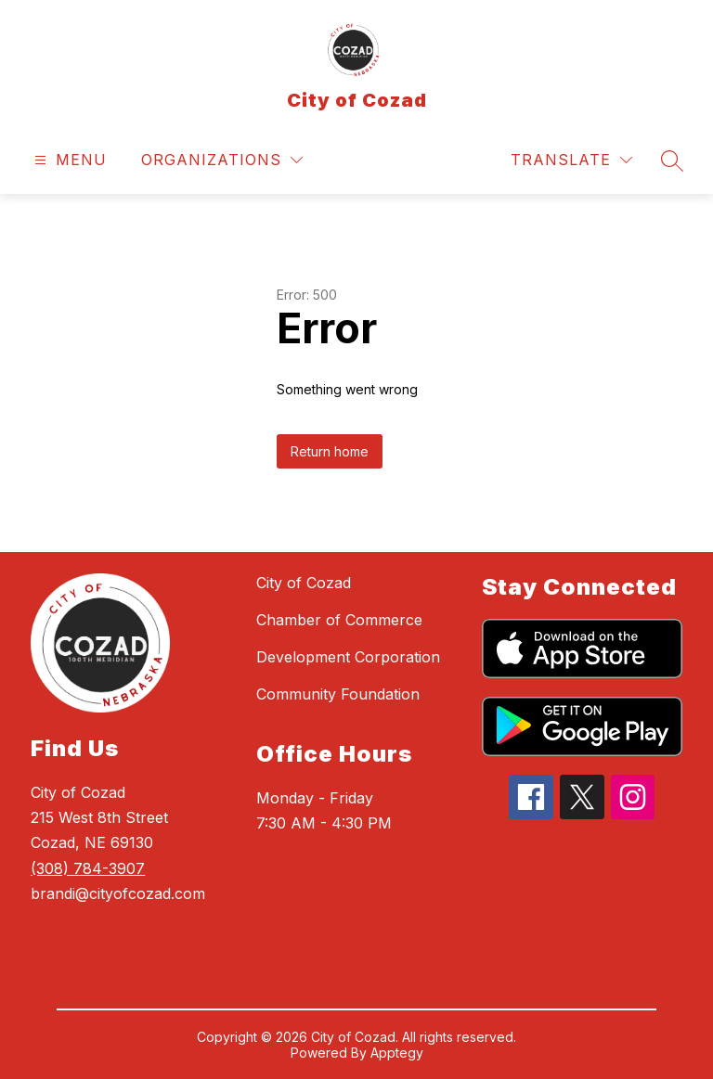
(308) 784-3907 (88, 868)
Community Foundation (338, 694)
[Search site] (672, 160)
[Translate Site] (571, 160)
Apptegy (396, 1052)
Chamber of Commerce (339, 619)
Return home (330, 451)
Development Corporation (348, 657)
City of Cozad (303, 582)
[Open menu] (68, 160)
